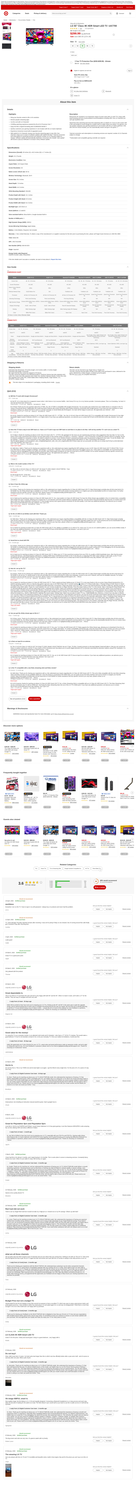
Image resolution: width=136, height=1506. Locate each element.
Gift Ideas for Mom (15, 1)
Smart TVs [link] (43, 868)
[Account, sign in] (121, 13)
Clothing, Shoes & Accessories (27, 1)
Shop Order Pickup (7, 4)
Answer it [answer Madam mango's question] (13, 608)
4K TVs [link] (87, 868)
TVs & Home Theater (24, 20)
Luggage (102, 1)
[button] (47, 747)
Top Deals (117, 3)
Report (43, 404)
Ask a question (34, 699)
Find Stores (42, 4)
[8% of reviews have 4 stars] (68, 882)
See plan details (85, 63)
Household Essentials (73, 1)
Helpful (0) (29, 404)
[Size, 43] (73, 46)
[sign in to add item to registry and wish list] (130, 70)
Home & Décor (39, 1)
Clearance (73, 3)
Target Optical (64, 3)
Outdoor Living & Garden (57, 1)
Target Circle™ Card (77, 7)
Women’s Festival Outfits (108, 3)
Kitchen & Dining (47, 1)
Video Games (125, 1)
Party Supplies (24, 3)
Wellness (97, 1)
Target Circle (36, 4)
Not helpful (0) (37, 404)
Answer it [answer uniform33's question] (13, 479)
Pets (39, 3)
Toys (115, 1)
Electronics (119, 1)
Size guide (82, 42)
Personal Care (88, 1)
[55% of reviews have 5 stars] (68, 881)
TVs (34, 20)
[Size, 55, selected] (82, 46)
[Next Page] (130, 45)
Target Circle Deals (124, 3)
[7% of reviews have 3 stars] (68, 884)
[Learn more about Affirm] (101, 82)
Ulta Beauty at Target (45, 3)
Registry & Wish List (107, 7)
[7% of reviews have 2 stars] (68, 885)
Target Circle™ (63, 7)
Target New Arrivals (6, 1)
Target (5, 20)
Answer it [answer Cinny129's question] (13, 663)
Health (93, 1)
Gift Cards (35, 3)
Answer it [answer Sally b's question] (13, 459)
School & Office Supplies (14, 3)
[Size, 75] (92, 46)
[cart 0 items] (130, 13)
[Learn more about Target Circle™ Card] (101, 76)
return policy (78, 374)
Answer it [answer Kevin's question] (13, 636)
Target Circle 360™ (92, 7)
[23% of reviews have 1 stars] (68, 887)
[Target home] (6, 13)
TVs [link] (36, 868)
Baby (80, 1)
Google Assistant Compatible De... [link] (73, 868)
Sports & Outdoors (109, 1)
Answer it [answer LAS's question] (13, 563)
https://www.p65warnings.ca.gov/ (64, 714)
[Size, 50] (78, 46)
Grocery (66, 1)
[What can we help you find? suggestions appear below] (81, 13)
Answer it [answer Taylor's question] (13, 535)
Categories (17, 13)
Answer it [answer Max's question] (13, 509)
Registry (27, 4)
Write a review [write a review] (100, 887)
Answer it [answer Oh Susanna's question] (13, 693)
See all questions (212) (17, 699)
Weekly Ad (120, 7)
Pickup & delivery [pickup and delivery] (41, 13)
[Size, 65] (87, 46)
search (110, 13)
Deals (69, 3)
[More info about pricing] (114, 35)
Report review (126, 909)
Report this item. (56, 259)
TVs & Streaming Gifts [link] (55, 868)
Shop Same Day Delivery (18, 4)
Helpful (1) (23, 444)
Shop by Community (56, 3)
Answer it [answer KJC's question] (13, 425)
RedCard (31, 4)
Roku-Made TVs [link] (97, 868)
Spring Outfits (89, 3)
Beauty (83, 1)
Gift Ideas (30, 3)
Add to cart (74, 55)
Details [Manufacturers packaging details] (58, 382)
